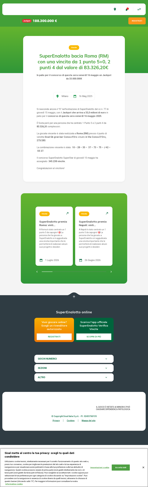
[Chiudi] (143, 468)
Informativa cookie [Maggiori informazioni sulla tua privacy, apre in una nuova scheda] (14, 485)
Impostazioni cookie (99, 468)
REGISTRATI (137, 21)
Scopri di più (94, 378)
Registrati (54, 378)
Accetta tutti (120, 468)
